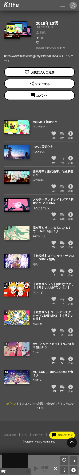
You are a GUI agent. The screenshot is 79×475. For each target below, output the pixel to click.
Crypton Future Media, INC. (40, 441)
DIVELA (37, 380)
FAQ (24, 434)
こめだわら (39, 151)
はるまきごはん (41, 208)
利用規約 (38, 434)
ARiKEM (37, 324)
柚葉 (41, 32)
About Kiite (10, 434)
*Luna (36, 352)
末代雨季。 (39, 179)
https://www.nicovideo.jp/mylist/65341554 (31, 56)
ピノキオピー (40, 126)
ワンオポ (38, 292)
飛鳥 (35, 264)
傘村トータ (39, 236)
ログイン (10, 403)
